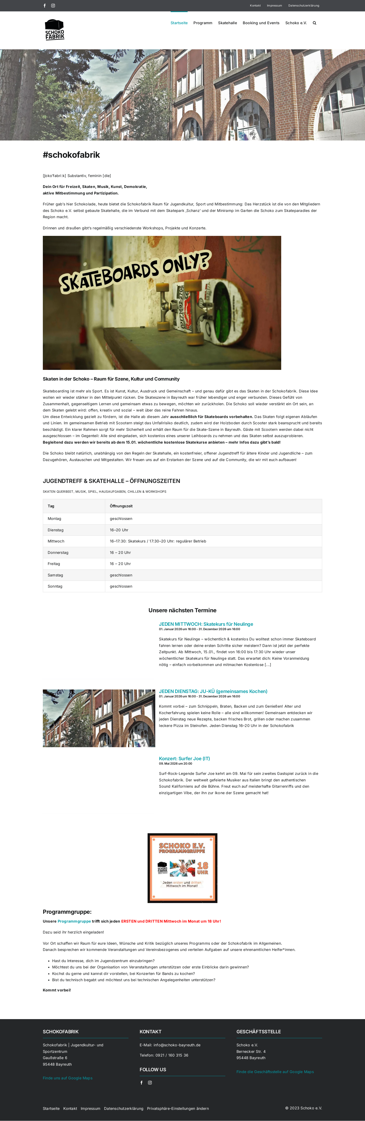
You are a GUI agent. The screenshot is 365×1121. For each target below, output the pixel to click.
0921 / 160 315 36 (171, 1055)
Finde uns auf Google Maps (67, 1078)
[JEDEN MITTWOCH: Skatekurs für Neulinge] (98, 650)
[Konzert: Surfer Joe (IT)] (98, 784)
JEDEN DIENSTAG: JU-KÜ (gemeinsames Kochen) (213, 691)
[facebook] (141, 1082)
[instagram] (150, 1082)
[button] (314, 22)
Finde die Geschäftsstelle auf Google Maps (275, 1071)
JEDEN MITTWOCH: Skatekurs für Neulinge (206, 624)
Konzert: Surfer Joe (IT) (184, 758)
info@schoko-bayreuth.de (177, 1045)
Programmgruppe (74, 921)
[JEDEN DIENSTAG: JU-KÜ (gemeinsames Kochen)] (98, 717)
